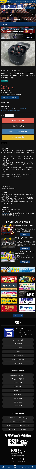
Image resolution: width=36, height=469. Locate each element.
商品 (9, 466)
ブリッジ (10, 109)
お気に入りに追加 (18, 126)
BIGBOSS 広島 (17, 402)
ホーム (3, 467)
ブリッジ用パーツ (21, 109)
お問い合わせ (5, 213)
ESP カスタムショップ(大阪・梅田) (18, 429)
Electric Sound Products (18, 459)
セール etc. (21, 466)
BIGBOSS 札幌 (17, 383)
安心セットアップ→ (29, 8)
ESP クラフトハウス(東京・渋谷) (18, 421)
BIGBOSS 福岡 (17, 406)
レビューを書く (18, 137)
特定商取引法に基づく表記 (17, 359)
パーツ (3, 109)
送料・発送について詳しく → (10, 97)
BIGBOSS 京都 (17, 398)
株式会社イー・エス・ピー (18, 461)
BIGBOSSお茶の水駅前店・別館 (10, 110)
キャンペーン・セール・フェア (23, 330)
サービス (18, 336)
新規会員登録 (15, 19)
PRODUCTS (5, 24)
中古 (15, 466)
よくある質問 (17, 347)
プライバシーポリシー (17, 355)
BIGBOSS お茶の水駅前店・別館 (17, 379)
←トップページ (18, 315)
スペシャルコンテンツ (21, 332)
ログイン (28, 19)
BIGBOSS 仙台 (17, 386)
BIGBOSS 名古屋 (17, 394)
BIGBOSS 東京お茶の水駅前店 (17, 375)
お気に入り (22, 19)
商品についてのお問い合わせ (18, 131)
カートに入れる (18, 120)
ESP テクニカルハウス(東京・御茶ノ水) (18, 418)
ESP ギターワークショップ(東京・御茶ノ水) (18, 425)
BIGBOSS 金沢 (17, 390)
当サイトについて (17, 340)
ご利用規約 (17, 351)
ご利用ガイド (8, 19)
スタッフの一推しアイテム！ (23, 334)
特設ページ (19, 328)
